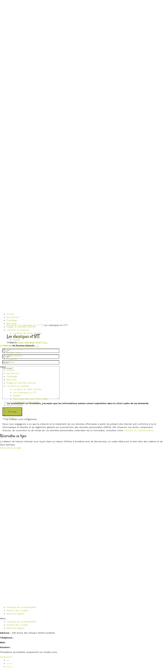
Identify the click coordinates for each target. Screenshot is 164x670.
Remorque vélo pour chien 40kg (30, 342)
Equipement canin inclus (26, 346)
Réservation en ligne (11, 448)
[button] (23, 366)
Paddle (16, 339)
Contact (10, 362)
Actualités (11, 359)
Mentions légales (15, 613)
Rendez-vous (13, 352)
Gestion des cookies (17, 610)
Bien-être (11, 323)
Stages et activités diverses (21, 326)
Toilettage (11, 320)
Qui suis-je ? (13, 317)
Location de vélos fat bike (27, 333)
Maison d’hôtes (14, 349)
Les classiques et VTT (25, 336)
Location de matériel (17, 330)
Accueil (10, 314)
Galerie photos (14, 355)
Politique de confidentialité (138, 430)
